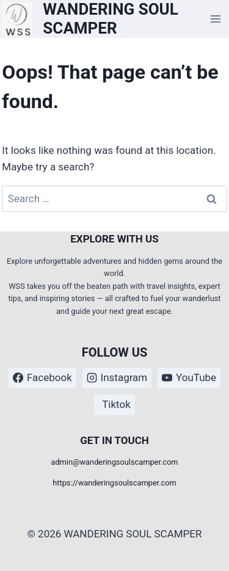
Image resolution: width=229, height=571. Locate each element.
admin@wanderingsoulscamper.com (114, 462)
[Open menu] (216, 19)
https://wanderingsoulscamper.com (114, 482)
